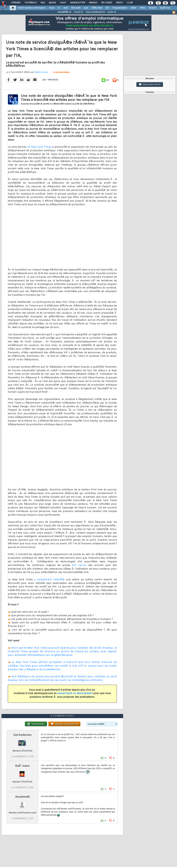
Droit (119, 2)
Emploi (93, 2)
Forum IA (78, 12)
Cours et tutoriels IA (95, 12)
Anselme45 (22, 796)
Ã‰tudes (106, 2)
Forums (16, 2)
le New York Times (40, 147)
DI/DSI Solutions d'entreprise (31, 8)
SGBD (133, 8)
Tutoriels (30, 2)
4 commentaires (61, 72)
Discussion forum (150, 84)
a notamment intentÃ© (49, 579)
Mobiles (152, 8)
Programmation (120, 8)
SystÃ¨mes (165, 8)
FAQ (42, 2)
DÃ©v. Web (96, 8)
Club (130, 2)
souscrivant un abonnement (75, 693)
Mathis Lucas (41, 72)
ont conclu (79, 565)
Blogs (52, 2)
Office (142, 8)
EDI (107, 8)
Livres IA (112, 12)
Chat (63, 2)
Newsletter (77, 2)
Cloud (51, 8)
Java (86, 8)
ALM (65, 8)
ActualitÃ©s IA (64, 12)
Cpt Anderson (22, 734)
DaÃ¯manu (22, 765)
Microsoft (75, 8)
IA (59, 8)
